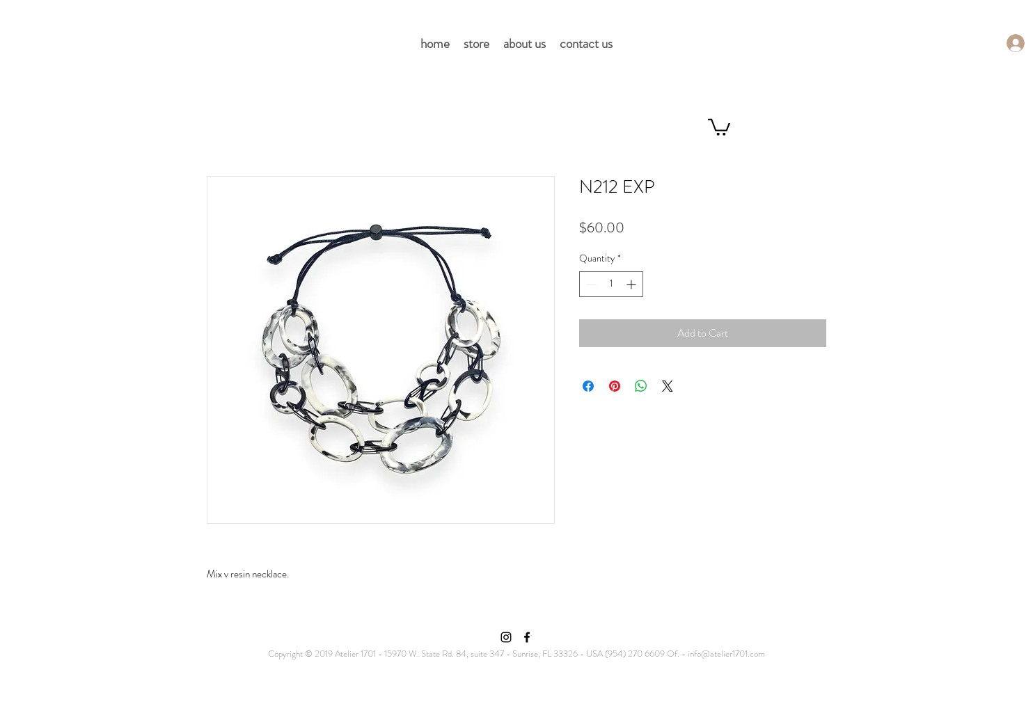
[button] (719, 126)
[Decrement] (590, 284)
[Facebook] (527, 637)
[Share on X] (667, 386)
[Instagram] (506, 637)
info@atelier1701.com (726, 653)
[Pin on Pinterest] (614, 386)
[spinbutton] (611, 284)
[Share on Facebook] (588, 386)
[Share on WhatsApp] (641, 386)
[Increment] (632, 284)
